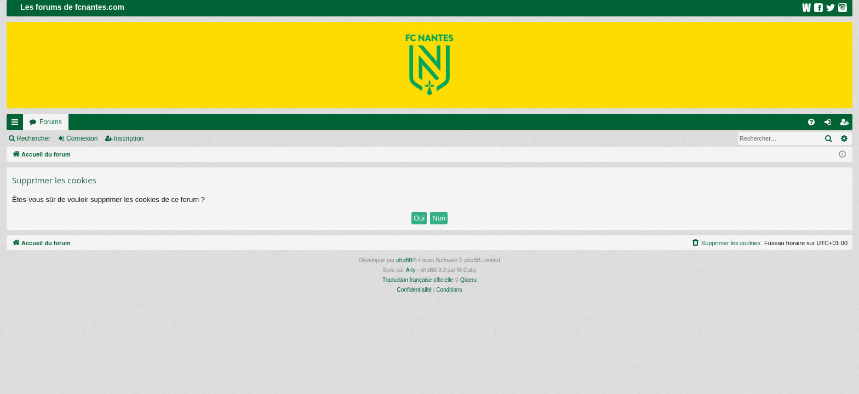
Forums (50, 122)
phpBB (404, 260)
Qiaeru (468, 280)
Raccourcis (17, 124)
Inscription (129, 138)
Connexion (82, 138)
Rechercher (33, 138)
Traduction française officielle (417, 280)
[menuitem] (811, 122)
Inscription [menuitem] (846, 124)
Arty (411, 270)
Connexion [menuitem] (830, 124)
